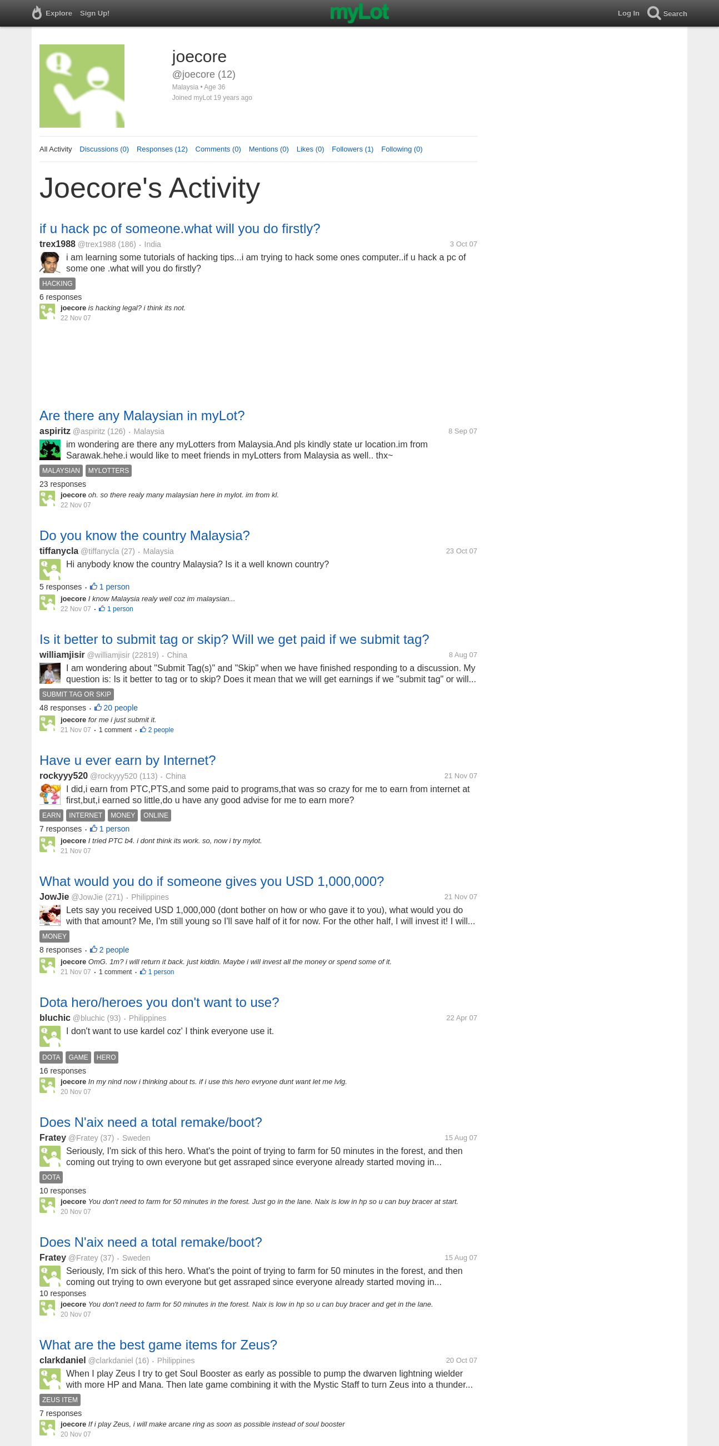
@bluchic (89, 1018)
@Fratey (83, 1137)
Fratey (52, 1137)
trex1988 (57, 244)
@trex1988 (97, 244)
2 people (161, 730)
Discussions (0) (104, 149)
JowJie (54, 896)
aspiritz (55, 431)
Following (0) (401, 149)
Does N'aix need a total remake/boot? (150, 1122)
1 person (114, 586)
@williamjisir (108, 655)
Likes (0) (310, 149)
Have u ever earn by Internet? (127, 760)
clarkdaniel (62, 1360)
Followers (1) (352, 149)
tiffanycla (58, 551)
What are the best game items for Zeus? (158, 1344)
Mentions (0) (269, 149)
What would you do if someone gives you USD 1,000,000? (211, 881)
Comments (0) (218, 149)
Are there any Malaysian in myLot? (142, 415)
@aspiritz (89, 431)
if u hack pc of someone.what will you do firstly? (180, 228)
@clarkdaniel (110, 1360)
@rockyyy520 (113, 776)
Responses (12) (162, 149)
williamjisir (62, 654)
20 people (121, 707)
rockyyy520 (63, 775)
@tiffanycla (100, 551)
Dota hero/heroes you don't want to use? (159, 1002)
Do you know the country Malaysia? (144, 535)
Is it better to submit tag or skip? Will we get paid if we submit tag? (234, 639)
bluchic (55, 1017)
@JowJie (87, 897)
